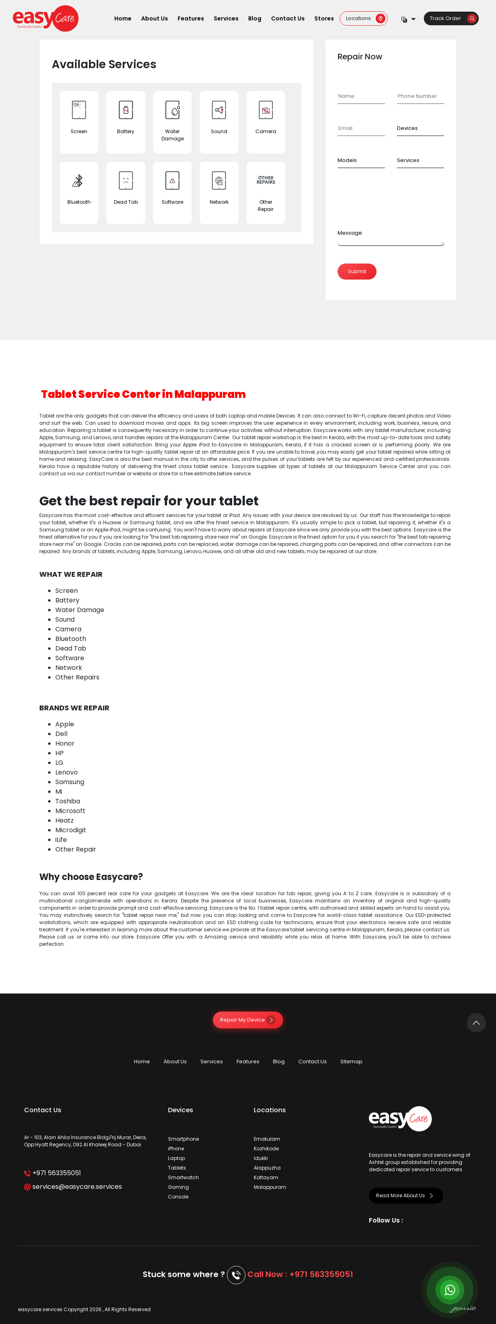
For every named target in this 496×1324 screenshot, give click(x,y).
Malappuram (270, 1187)
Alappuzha (267, 1167)
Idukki (261, 1158)
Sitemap (351, 1061)
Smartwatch (183, 1177)
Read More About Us (406, 1195)
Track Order (453, 18)
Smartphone (183, 1138)
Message (350, 233)
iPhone (176, 1148)
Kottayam (266, 1177)
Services (226, 18)
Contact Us (288, 18)
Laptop (176, 1158)
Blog (254, 18)
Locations (365, 18)
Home (123, 18)
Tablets (177, 1167)
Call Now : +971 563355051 (300, 1274)
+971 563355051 (52, 1173)
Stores (324, 18)
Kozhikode (266, 1148)
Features (191, 18)
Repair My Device (248, 1020)
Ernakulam (267, 1138)
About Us (154, 18)
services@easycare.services (72, 1186)
